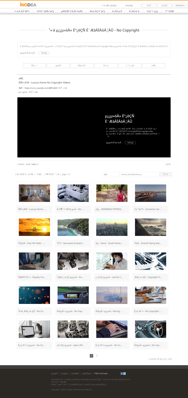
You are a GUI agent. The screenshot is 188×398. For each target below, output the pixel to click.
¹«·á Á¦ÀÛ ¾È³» (21, 11)
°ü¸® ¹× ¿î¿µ (152, 11)
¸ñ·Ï (168, 164)
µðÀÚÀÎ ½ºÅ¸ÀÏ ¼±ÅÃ (71, 11)
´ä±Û (27, 164)
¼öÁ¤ (33, 164)
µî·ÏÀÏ (30, 174)
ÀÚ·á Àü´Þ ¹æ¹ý (97, 11)
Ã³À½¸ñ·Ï (161, 359)
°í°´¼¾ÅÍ (169, 11)
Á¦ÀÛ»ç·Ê (117, 11)
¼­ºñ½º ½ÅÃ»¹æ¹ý (45, 11)
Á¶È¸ (39, 174)
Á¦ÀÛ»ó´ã (134, 11)
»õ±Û (21, 164)
